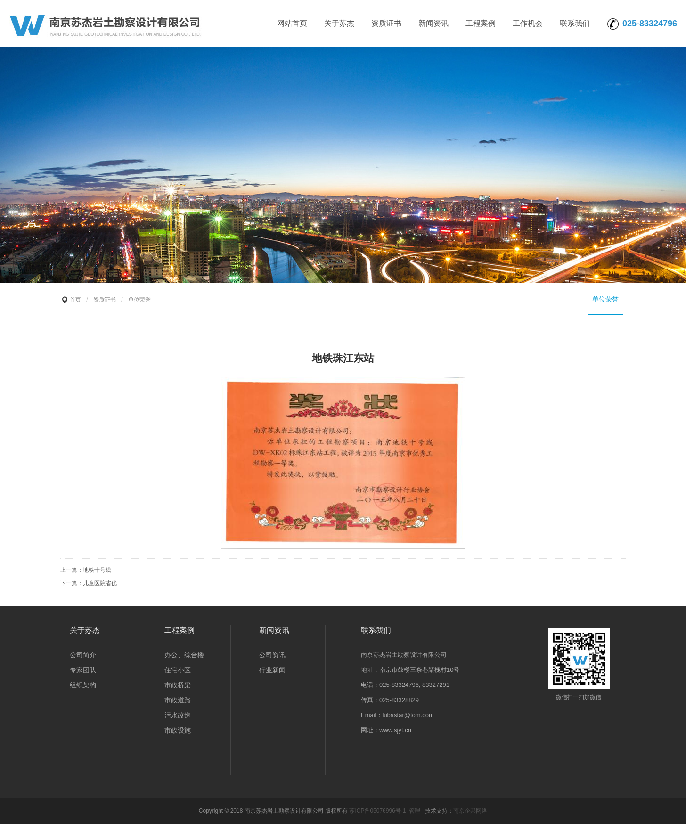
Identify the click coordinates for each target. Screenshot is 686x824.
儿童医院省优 (100, 583)
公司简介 (83, 655)
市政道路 (177, 700)
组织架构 (83, 685)
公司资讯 (272, 655)
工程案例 (481, 23)
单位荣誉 (605, 299)
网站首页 (292, 23)
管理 (414, 811)
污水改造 (177, 715)
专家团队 (83, 670)
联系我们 (575, 23)
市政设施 (177, 730)
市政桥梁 (177, 685)
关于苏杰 (339, 23)
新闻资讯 (433, 23)
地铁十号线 (97, 570)
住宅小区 (177, 670)
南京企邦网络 (470, 811)
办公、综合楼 (184, 655)
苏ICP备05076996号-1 (377, 811)
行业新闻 (272, 670)
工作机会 (528, 23)
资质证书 (386, 23)
